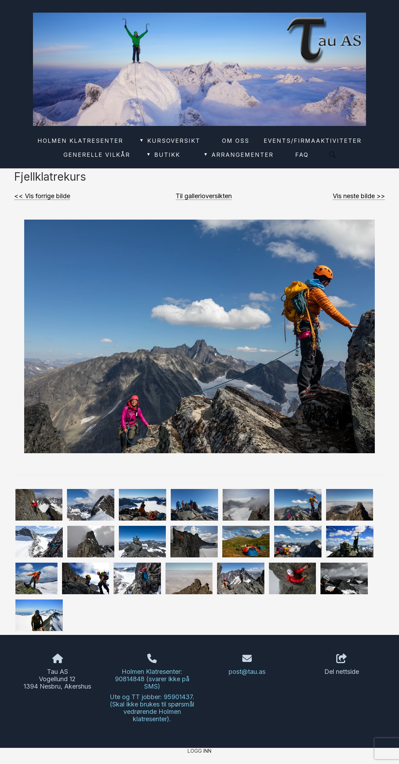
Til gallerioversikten (204, 196)
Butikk (163, 154)
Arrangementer (238, 154)
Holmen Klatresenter (80, 140)
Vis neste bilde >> (359, 196)
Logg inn (199, 751)
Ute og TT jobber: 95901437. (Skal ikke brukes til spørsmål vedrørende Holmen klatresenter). (152, 708)
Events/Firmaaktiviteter (312, 140)
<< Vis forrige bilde (42, 196)
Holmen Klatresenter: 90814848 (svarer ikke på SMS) (152, 679)
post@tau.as (247, 671)
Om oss (235, 140)
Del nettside (341, 665)
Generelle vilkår (96, 154)
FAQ (302, 154)
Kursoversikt (169, 140)
